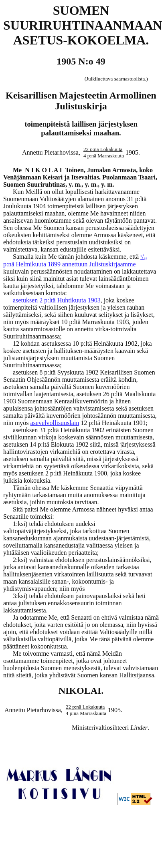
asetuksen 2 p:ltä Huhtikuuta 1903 (57, 300)
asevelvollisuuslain (54, 422)
